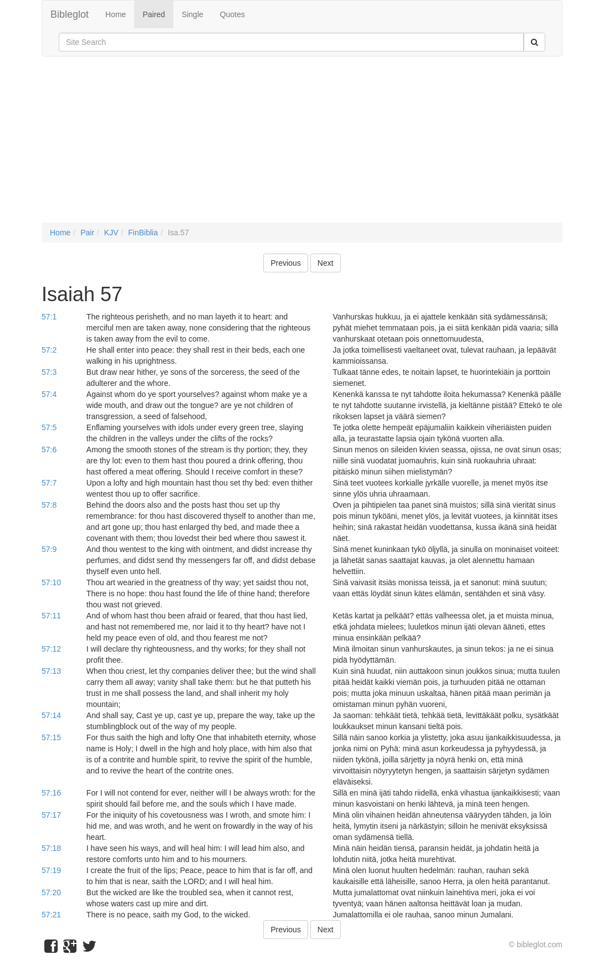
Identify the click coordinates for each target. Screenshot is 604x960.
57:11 (51, 615)
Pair (87, 232)
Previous (285, 263)
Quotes (232, 14)
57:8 (49, 504)
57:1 (49, 316)
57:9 (49, 549)
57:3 (49, 372)
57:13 (51, 671)
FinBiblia (143, 232)
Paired (153, 14)
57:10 (51, 582)
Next (326, 263)
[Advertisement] (302, 145)
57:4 (49, 394)
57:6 (49, 449)
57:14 (51, 715)
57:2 (49, 349)
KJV (111, 232)
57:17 (51, 815)
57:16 (51, 792)
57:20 (51, 892)
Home (115, 14)
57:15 (51, 737)
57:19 (51, 870)
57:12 (51, 648)
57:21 (51, 914)
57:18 (51, 848)
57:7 (49, 482)
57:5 (49, 427)
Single (192, 14)
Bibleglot (69, 14)
